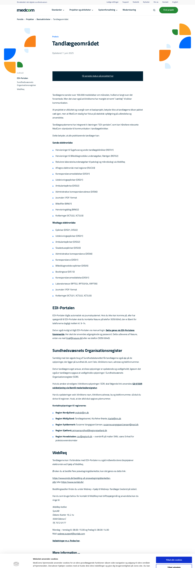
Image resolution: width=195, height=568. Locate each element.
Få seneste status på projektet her (97, 76)
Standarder (57, 10)
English (175, 2)
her (106, 555)
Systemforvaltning (106, 10)
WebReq (20, 89)
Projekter (30, 19)
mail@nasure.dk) (75, 338)
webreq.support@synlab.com (71, 534)
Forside (20, 19)
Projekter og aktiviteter (80, 10)
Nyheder (146, 2)
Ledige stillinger (113, 2)
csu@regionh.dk (84, 437)
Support (126, 2)
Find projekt (168, 10)
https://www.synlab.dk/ (72, 482)
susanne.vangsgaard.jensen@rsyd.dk (120, 425)
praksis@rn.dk (82, 413)
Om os (156, 2)
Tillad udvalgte (174, 553)
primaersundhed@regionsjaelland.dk (89, 430)
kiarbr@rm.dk (114, 419)
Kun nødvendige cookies (174, 561)
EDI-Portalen (22, 78)
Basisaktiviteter (43, 19)
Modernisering (129, 10)
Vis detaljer (131, 563)
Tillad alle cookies (174, 546)
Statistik (136, 2)
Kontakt (165, 2)
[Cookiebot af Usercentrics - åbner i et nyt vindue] (16, 563)
